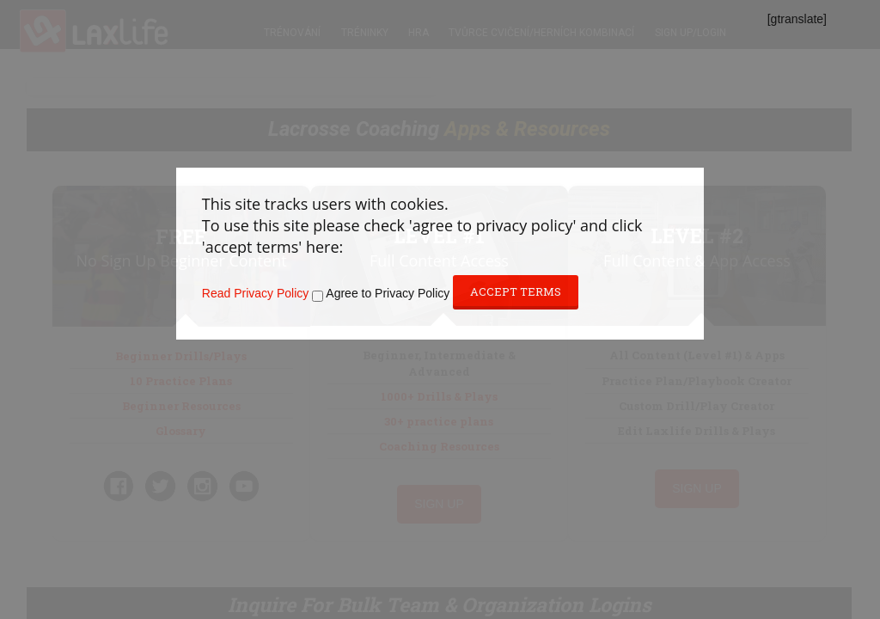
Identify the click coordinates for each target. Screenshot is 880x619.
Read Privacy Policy (255, 294)
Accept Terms (515, 291)
